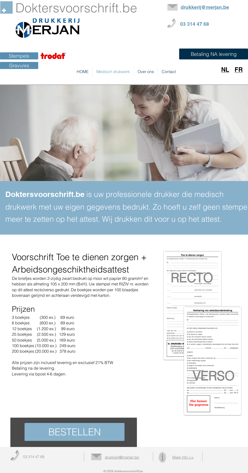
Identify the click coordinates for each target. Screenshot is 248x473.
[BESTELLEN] (75, 432)
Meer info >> (183, 457)
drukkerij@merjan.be (122, 457)
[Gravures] (19, 65)
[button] (213, 54)
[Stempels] (19, 55)
